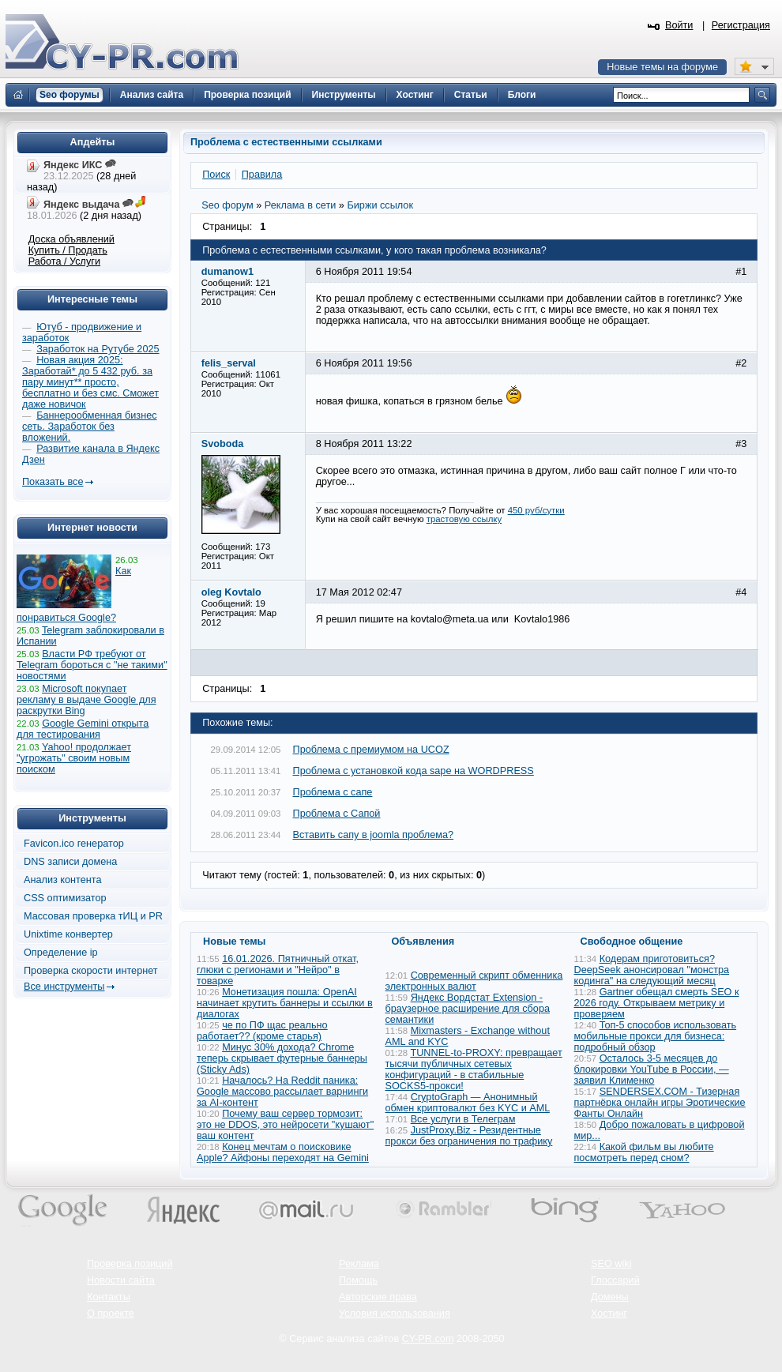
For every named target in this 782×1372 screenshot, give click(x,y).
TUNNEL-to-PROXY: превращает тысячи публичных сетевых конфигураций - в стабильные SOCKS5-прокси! (473, 1069)
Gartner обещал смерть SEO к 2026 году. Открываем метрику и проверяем (656, 1003)
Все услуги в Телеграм (463, 1119)
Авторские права (378, 1296)
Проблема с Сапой (337, 813)
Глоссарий (615, 1280)
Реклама (359, 1263)
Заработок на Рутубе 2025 (97, 349)
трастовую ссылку (464, 519)
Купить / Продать (67, 250)
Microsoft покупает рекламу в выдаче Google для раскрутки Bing (86, 699)
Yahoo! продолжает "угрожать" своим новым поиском (74, 758)
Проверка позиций (129, 1263)
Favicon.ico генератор (74, 843)
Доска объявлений (71, 239)
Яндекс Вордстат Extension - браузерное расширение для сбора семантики (468, 1008)
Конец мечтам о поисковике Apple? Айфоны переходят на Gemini (283, 1152)
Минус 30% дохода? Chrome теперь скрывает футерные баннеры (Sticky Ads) (282, 1058)
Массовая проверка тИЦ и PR (93, 916)
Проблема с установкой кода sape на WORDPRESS (413, 770)
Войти (679, 25)
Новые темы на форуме (662, 67)
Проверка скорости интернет (91, 970)
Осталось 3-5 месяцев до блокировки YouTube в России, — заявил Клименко (651, 1069)
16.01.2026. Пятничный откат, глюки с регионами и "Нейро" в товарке (278, 970)
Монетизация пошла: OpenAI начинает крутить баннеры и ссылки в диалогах (285, 1003)
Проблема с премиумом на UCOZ (371, 749)
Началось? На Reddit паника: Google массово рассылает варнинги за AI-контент (282, 1091)
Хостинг (609, 1313)
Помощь (358, 1280)
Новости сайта (121, 1280)
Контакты (108, 1296)
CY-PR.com (428, 1338)
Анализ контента (63, 879)
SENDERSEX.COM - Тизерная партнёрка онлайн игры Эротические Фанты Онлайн (660, 1102)
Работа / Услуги (64, 261)
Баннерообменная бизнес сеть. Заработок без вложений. (89, 426)
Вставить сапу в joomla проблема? (373, 834)
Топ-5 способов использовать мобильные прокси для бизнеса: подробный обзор (655, 1036)
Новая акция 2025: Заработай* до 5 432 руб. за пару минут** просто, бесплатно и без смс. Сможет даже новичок (90, 382)
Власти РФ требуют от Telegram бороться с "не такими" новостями (92, 665)
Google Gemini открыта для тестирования (83, 729)
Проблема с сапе (333, 792)
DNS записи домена (70, 861)
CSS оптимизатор (65, 898)
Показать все (52, 481)
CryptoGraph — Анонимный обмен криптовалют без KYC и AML (467, 1103)
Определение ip (61, 952)
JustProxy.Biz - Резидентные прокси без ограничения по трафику (469, 1136)
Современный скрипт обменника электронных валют (474, 981)
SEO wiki (611, 1263)
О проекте (110, 1313)
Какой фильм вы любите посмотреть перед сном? (644, 1152)
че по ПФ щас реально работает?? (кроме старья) (262, 1031)
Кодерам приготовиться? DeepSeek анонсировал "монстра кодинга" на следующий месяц (652, 970)
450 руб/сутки (536, 510)
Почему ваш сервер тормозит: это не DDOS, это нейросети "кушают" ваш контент (285, 1124)
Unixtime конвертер (68, 934)
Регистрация (741, 25)
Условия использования (394, 1313)
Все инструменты (64, 986)
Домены (610, 1296)
